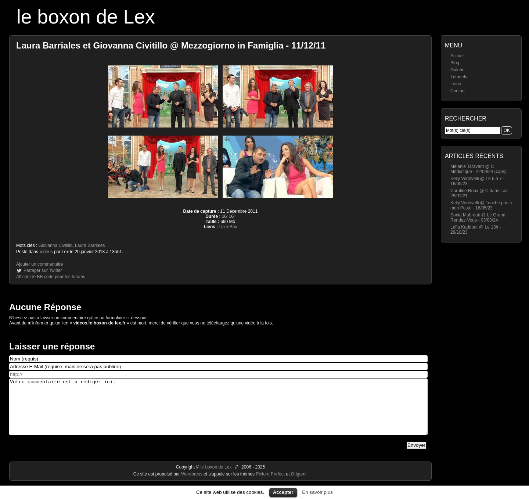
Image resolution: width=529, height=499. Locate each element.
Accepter (283, 492)
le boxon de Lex (86, 17)
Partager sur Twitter (43, 270)
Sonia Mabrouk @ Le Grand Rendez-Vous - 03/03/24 (477, 217)
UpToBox (228, 226)
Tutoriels (458, 76)
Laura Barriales (90, 245)
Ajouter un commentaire (39, 264)
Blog (454, 62)
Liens (455, 83)
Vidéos (46, 251)
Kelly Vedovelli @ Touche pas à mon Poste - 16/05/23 (481, 205)
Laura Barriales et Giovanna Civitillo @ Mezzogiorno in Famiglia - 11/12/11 (170, 45)
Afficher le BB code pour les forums (50, 276)
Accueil (457, 55)
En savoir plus (317, 492)
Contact (457, 90)
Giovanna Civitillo (56, 245)
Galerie (457, 69)
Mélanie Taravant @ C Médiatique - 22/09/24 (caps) (478, 169)
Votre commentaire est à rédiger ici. (218, 412)
